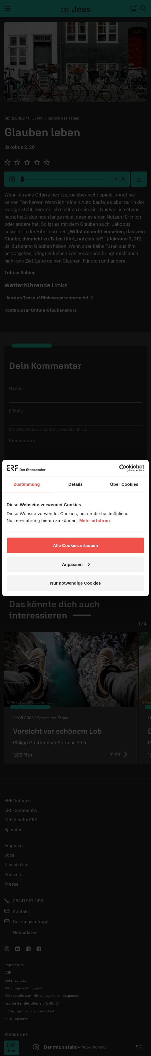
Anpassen (76, 564)
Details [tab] (75, 483)
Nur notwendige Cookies (75, 583)
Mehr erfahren (94, 520)
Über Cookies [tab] (124, 483)
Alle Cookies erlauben (75, 545)
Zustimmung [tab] (27, 483)
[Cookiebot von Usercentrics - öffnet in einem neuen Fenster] (119, 468)
